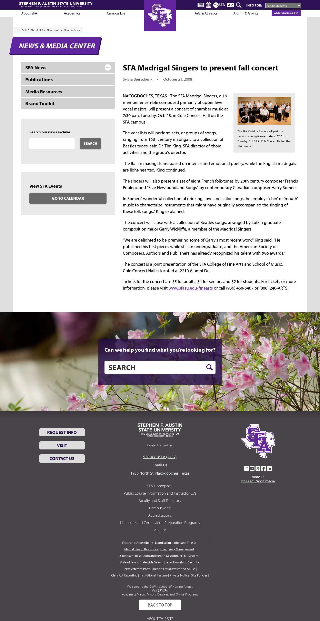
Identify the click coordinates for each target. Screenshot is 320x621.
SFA (24, 30)
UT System (191, 556)
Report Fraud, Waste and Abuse (174, 569)
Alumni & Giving (245, 13)
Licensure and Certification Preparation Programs (160, 522)
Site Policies (199, 575)
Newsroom (53, 30)
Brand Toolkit (40, 103)
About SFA (29, 13)
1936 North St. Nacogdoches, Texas (159, 473)
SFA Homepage (159, 485)
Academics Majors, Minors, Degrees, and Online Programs (160, 594)
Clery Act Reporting (124, 575)
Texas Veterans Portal (137, 569)
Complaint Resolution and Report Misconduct (151, 556)
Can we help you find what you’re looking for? (160, 349)
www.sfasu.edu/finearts (191, 288)
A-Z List (160, 529)
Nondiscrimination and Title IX (175, 543)
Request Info (62, 432)
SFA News (35, 67)
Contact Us (62, 458)
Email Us (160, 464)
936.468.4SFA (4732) (160, 456)
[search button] (209, 367)
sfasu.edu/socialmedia (258, 481)
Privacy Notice (179, 575)
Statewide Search (151, 562)
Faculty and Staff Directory (160, 500)
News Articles (72, 30)
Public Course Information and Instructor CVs (160, 493)
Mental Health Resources (141, 549)
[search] (160, 367)
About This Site (160, 618)
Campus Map (160, 507)
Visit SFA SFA (160, 590)
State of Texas (129, 562)
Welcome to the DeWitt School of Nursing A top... (160, 586)
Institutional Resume (154, 575)
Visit (62, 445)
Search (90, 143)
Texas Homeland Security (182, 562)
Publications (39, 79)
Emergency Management (177, 549)
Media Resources (43, 91)
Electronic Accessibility (137, 543)
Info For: (254, 5)
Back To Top (160, 605)
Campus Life (116, 13)
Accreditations (160, 515)
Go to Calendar (68, 198)
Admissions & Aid (286, 13)
